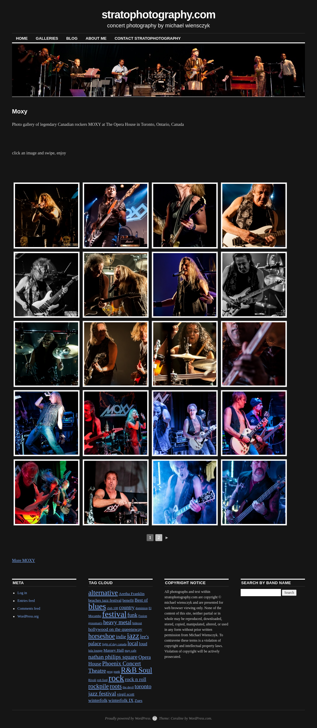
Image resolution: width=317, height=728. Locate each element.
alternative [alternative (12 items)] (103, 592)
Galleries (47, 38)
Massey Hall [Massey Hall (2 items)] (113, 650)
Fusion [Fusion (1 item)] (142, 616)
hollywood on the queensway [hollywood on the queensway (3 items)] (115, 629)
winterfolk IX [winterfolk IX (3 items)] (121, 700)
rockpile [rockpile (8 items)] (98, 686)
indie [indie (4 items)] (121, 637)
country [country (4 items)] (127, 607)
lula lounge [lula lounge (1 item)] (95, 650)
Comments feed (28, 608)
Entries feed (26, 601)
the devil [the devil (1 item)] (128, 687)
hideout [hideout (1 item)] (137, 623)
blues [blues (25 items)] (97, 606)
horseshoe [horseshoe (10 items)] (101, 636)
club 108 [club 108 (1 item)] (112, 608)
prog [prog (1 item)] (110, 671)
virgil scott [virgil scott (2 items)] (125, 694)
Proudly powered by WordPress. (128, 718)
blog (72, 38)
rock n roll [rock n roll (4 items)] (135, 679)
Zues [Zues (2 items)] (138, 700)
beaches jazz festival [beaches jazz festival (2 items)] (105, 600)
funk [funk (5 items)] (132, 615)
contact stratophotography (147, 38)
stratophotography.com (158, 14)
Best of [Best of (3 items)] (141, 600)
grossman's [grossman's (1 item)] (95, 623)
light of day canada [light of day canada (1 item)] (114, 644)
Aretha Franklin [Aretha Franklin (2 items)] (132, 593)
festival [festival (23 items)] (114, 614)
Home (22, 38)
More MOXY (23, 560)
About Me (96, 38)
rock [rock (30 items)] (116, 678)
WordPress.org (27, 616)
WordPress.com (200, 718)
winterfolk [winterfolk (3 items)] (98, 700)
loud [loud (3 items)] (143, 643)
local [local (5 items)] (132, 643)
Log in (22, 593)
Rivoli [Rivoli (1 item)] (92, 680)
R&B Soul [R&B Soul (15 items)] (136, 670)
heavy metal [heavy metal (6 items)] (117, 622)
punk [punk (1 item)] (117, 671)
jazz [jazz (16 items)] (133, 635)
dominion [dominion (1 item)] (142, 608)
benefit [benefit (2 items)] (127, 600)
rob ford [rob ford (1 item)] (102, 680)
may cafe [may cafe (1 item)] (130, 650)
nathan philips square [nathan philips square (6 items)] (113, 657)
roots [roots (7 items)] (116, 686)
